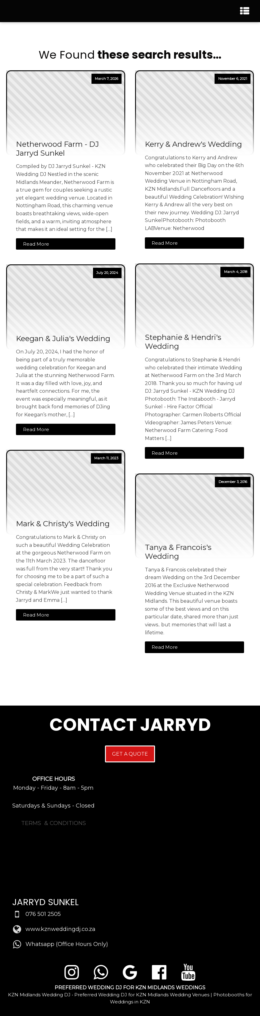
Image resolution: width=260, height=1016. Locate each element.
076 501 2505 (43, 914)
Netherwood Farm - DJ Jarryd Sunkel (57, 149)
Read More (36, 244)
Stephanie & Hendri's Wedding (183, 342)
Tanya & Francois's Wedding (178, 552)
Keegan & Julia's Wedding (63, 338)
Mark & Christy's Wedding (63, 524)
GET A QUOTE (130, 754)
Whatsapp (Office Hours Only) (66, 944)
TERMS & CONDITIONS (53, 823)
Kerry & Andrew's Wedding (193, 144)
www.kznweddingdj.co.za (60, 929)
